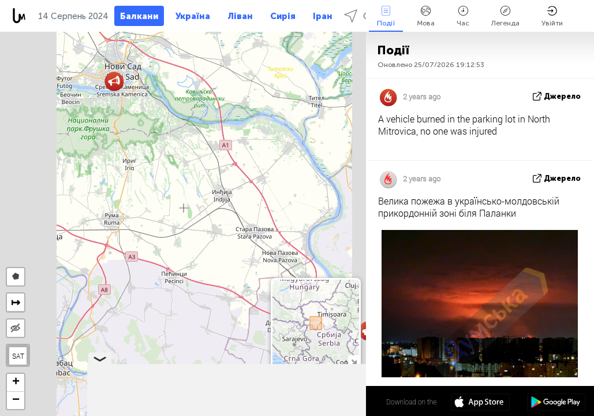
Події (386, 16)
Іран (323, 16)
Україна (192, 16)
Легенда (505, 16)
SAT (18, 356)
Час (463, 16)
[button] (114, 81)
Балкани (139, 16)
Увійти (552, 16)
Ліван (240, 16)
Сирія (283, 16)
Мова (426, 16)
